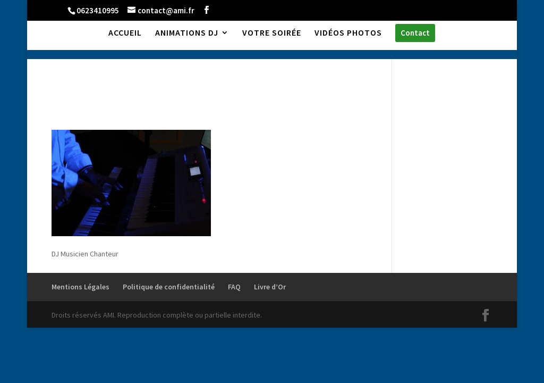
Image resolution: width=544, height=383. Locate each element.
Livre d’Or (270, 287)
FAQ (234, 287)
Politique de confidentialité (169, 287)
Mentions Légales (80, 287)
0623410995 (97, 10)
